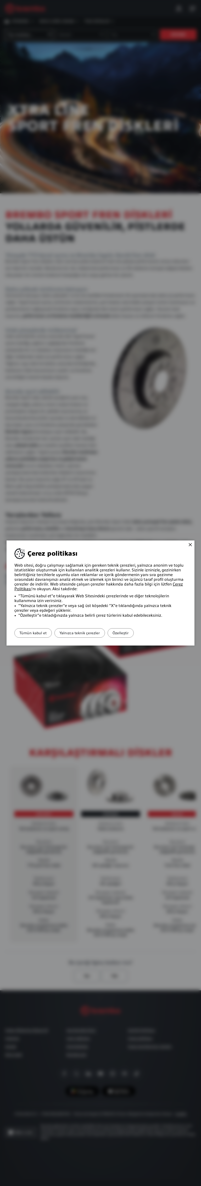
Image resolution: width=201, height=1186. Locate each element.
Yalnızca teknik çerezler (89, 633)
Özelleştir (136, 633)
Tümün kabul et (36, 633)
